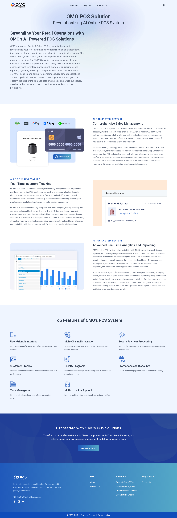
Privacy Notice (104, 515)
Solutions (74, 5)
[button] (164, 5)
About (92, 482)
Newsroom (95, 486)
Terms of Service (88, 515)
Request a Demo (88, 448)
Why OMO (87, 5)
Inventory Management (125, 486)
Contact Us (102, 5)
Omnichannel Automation (126, 490)
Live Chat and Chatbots (126, 495)
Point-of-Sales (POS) (125, 482)
